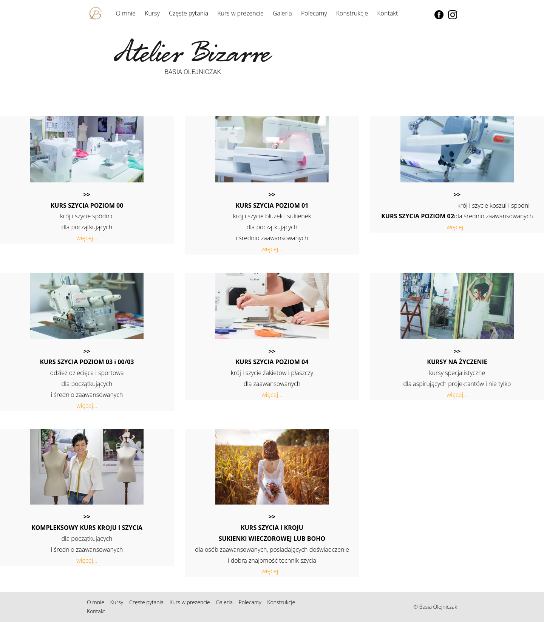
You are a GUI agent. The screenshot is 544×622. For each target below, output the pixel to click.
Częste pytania (188, 13)
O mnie (126, 13)
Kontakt (387, 13)
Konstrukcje (352, 13)
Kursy (152, 13)
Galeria (282, 13)
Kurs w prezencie (240, 13)
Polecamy (314, 13)
